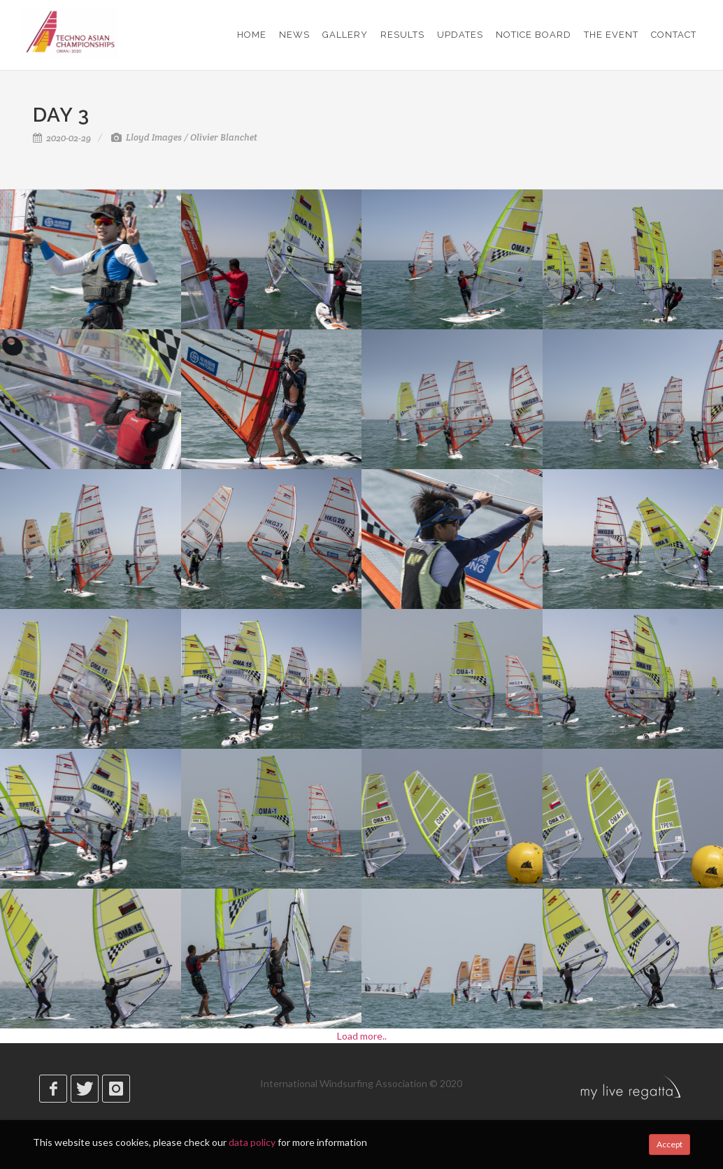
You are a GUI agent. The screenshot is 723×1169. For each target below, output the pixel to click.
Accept (669, 1144)
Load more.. (362, 1036)
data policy (252, 1142)
